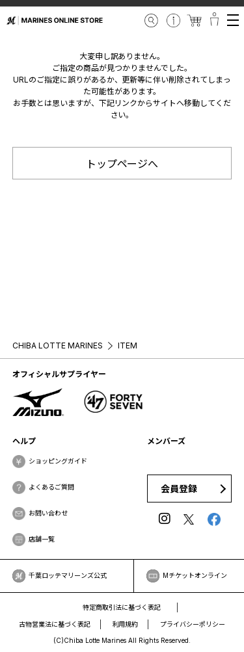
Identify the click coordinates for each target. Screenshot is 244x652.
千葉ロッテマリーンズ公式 (68, 575)
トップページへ (122, 163)
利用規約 (126, 624)
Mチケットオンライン (195, 575)
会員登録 (179, 488)
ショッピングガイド (58, 461)
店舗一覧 (42, 539)
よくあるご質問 (51, 487)
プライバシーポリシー (192, 624)
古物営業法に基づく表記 (54, 624)
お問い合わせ (48, 513)
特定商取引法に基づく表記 (122, 607)
